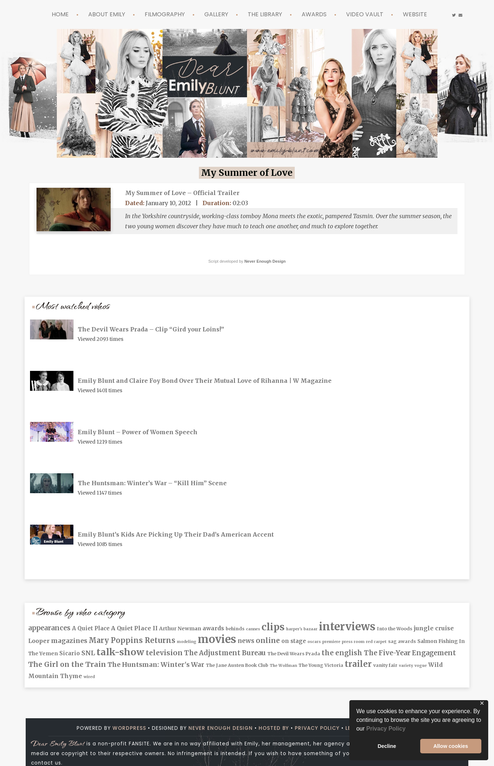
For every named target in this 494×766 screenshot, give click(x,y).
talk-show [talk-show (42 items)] (120, 652)
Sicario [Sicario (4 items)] (69, 653)
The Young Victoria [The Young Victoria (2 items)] (320, 665)
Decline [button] (387, 746)
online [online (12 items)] (268, 640)
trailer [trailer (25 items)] (358, 664)
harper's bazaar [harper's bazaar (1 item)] (302, 629)
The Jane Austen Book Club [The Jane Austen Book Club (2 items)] (237, 665)
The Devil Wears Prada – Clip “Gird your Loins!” (151, 329)
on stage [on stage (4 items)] (293, 641)
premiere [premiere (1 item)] (331, 641)
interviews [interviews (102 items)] (347, 626)
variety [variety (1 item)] (406, 665)
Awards (314, 14)
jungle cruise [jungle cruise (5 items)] (434, 628)
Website (415, 14)
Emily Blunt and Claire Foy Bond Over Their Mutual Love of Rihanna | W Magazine (205, 380)
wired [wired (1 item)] (89, 676)
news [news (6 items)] (246, 641)
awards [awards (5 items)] (213, 628)
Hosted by (274, 728)
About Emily (106, 14)
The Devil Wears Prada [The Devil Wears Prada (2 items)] (293, 653)
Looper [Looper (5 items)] (39, 640)
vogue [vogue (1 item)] (420, 665)
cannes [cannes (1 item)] (253, 629)
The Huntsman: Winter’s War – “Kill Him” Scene (152, 483)
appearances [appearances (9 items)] (49, 628)
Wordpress (129, 728)
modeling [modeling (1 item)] (186, 641)
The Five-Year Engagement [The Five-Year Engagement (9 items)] (410, 653)
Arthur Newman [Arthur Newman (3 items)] (180, 628)
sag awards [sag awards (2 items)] (402, 641)
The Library (265, 14)
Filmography (165, 14)
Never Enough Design (265, 261)
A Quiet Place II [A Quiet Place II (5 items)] (134, 628)
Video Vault (364, 14)
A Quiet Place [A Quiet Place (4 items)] (91, 628)
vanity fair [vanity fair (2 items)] (385, 665)
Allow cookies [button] (450, 746)
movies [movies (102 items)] (217, 639)
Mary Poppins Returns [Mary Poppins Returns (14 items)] (132, 640)
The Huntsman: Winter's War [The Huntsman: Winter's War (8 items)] (155, 665)
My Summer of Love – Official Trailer (182, 192)
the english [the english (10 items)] (341, 653)
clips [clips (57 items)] (273, 627)
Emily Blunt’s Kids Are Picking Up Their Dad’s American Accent (176, 534)
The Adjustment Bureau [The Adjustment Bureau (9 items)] (225, 653)
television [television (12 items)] (164, 652)
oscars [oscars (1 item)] (314, 641)
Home (60, 14)
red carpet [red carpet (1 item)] (376, 641)
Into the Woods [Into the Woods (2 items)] (394, 628)
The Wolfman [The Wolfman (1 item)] (283, 665)
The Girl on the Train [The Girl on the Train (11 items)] (67, 664)
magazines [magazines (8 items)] (69, 641)
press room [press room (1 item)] (353, 641)
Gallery (216, 14)
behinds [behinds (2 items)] (235, 628)
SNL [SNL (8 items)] (88, 653)
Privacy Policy (386, 728)
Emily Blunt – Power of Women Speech (137, 432)
